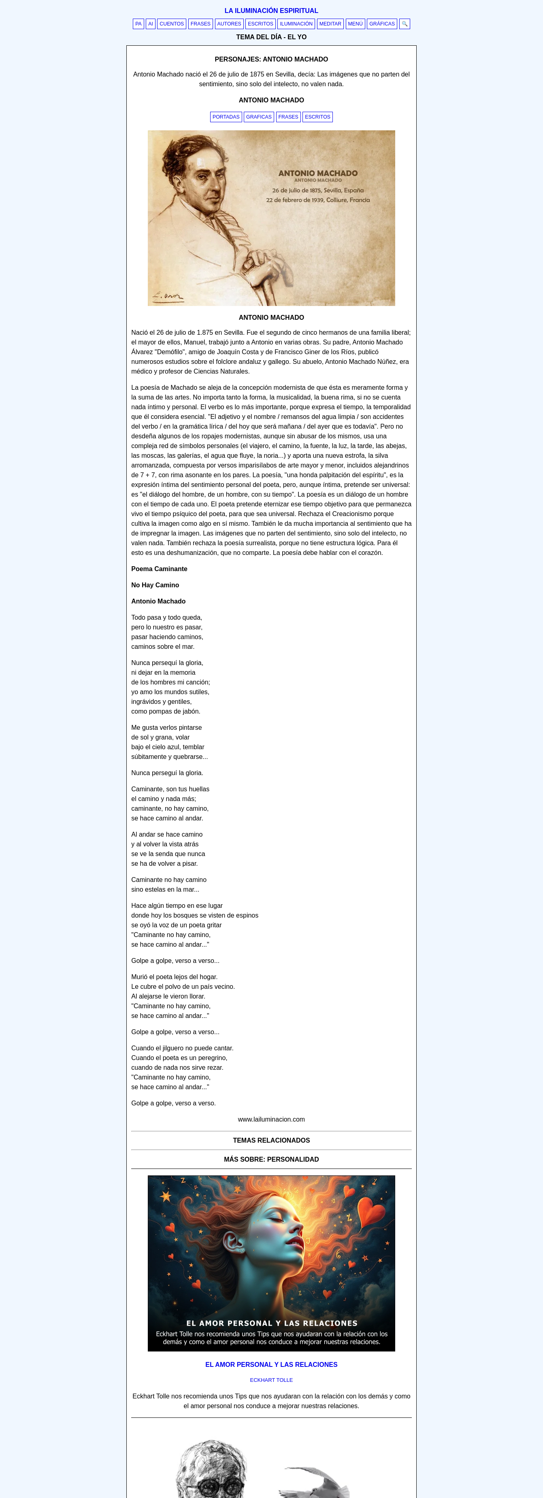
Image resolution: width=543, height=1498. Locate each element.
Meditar (330, 24)
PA (138, 24)
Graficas (259, 117)
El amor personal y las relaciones (271, 1364)
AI (150, 24)
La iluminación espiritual (271, 10)
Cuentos (172, 24)
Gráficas (382, 24)
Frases (201, 24)
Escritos (260, 24)
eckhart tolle (271, 1380)
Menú (355, 24)
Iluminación (296, 24)
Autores (229, 24)
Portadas (226, 117)
